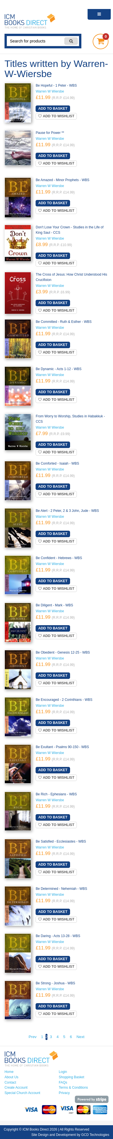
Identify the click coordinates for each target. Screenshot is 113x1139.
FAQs (63, 1082)
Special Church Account (22, 1093)
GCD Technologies (95, 1135)
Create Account (16, 1088)
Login (63, 1072)
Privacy (64, 1093)
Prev (32, 1037)
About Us (11, 1077)
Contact (10, 1082)
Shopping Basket (71, 1077)
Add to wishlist (56, 116)
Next (80, 1037)
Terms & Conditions (73, 1088)
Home (9, 1072)
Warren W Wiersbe (50, 91)
